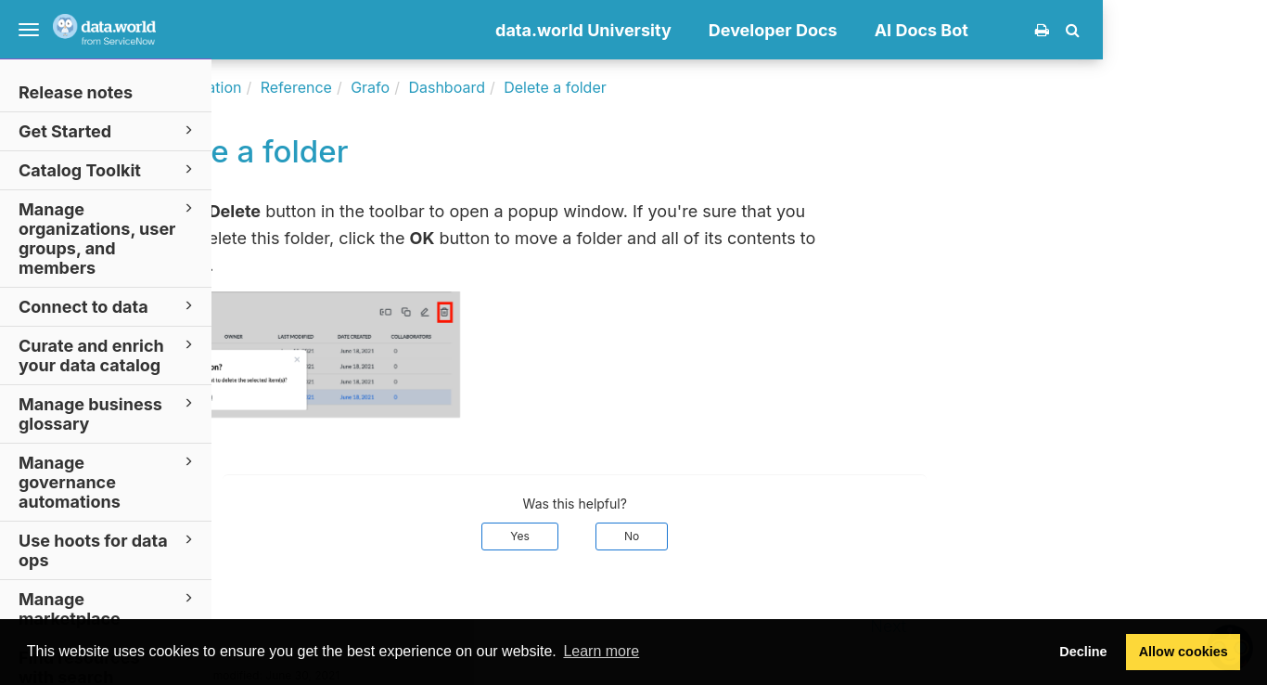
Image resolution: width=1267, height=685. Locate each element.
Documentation (353, 87)
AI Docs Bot (1086, 30)
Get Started (108, 130)
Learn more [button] (601, 651)
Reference (460, 87)
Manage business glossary (108, 413)
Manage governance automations (108, 481)
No (795, 536)
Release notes (76, 92)
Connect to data (108, 306)
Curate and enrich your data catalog (108, 354)
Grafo (534, 87)
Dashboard (611, 87)
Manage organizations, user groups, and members (108, 238)
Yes (684, 536)
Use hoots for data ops (108, 549)
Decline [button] (1083, 651)
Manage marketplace (108, 608)
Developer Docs (937, 30)
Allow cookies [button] (1183, 651)
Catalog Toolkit (108, 169)
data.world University (747, 30)
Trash (351, 265)
